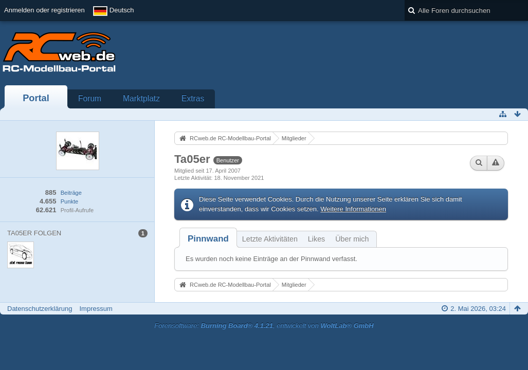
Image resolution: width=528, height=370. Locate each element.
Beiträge (71, 193)
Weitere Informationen (353, 209)
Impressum (95, 308)
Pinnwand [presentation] (208, 239)
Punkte (69, 201)
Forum (89, 98)
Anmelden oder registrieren (44, 10)
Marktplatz (141, 98)
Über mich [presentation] (352, 239)
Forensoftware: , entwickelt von (263, 325)
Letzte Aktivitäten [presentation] (270, 239)
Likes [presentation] (316, 239)
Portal (36, 98)
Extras (192, 98)
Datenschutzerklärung (39, 308)
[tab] (208, 238)
